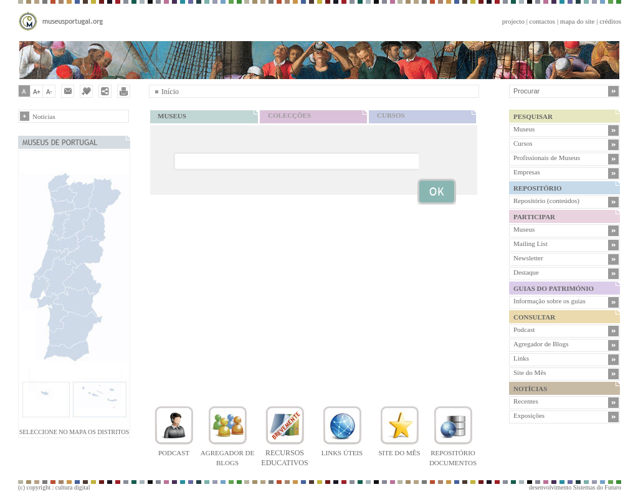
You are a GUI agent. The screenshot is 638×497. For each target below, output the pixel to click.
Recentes (525, 401)
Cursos (523, 143)
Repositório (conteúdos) (546, 200)
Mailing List (530, 243)
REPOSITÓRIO (537, 188)
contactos (543, 21)
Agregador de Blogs (541, 344)
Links (521, 358)
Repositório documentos (453, 452)
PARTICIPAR (534, 216)
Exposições (529, 415)
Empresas (526, 172)
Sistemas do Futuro (597, 487)
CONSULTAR (534, 317)
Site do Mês (529, 372)
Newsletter (528, 258)
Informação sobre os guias (549, 301)
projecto (513, 21)
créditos (610, 21)
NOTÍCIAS (530, 388)
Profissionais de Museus (546, 157)
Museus (524, 129)
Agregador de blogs (227, 452)
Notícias (43, 116)
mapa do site (577, 21)
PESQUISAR (533, 116)
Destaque (526, 272)
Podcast (524, 329)
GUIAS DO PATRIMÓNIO (553, 288)
